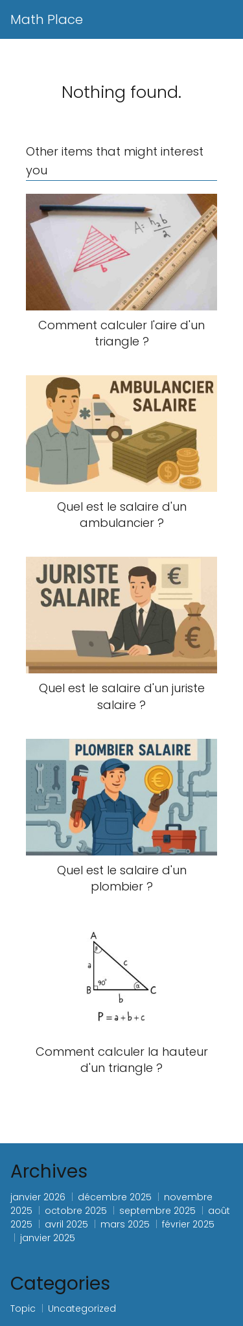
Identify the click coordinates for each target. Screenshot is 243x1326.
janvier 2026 (37, 1197)
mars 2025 (125, 1224)
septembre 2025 (157, 1210)
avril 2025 (66, 1224)
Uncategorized (82, 1308)
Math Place (46, 19)
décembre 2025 (115, 1197)
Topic (23, 1308)
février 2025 (188, 1224)
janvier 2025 (47, 1237)
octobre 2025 (76, 1210)
